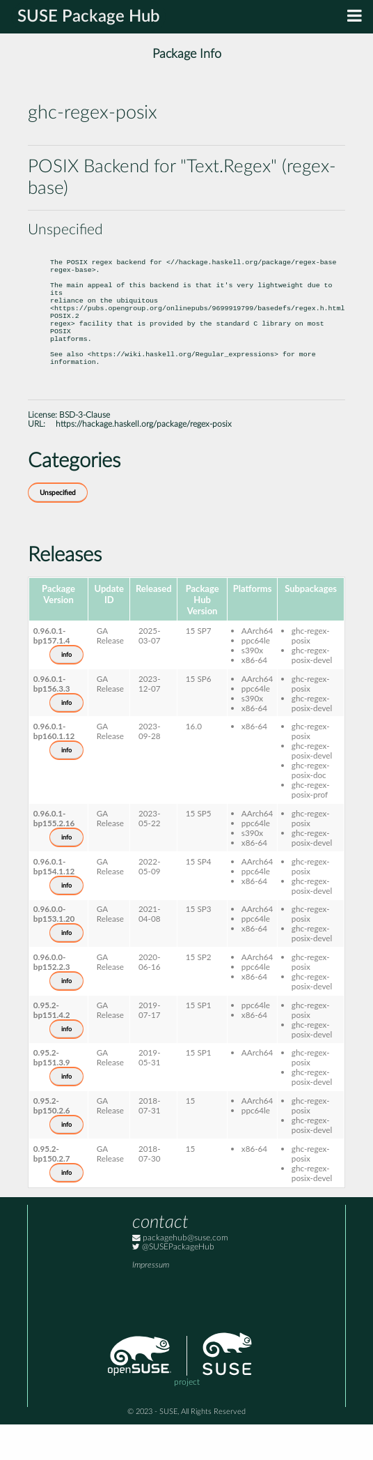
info (66, 690)
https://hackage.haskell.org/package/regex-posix (144, 460)
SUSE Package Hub (88, 16)
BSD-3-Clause (84, 451)
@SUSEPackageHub (173, 1282)
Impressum (150, 1301)
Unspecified (58, 528)
